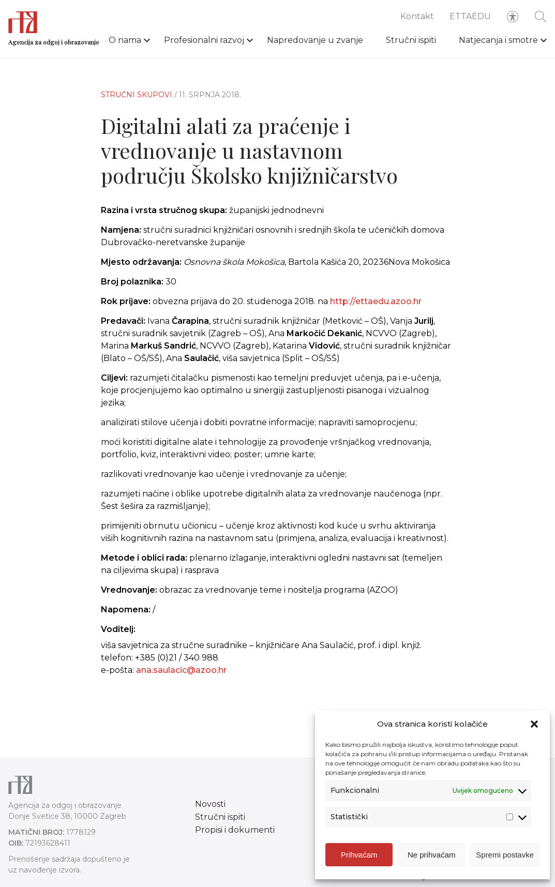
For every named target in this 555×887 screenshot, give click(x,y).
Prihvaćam (359, 855)
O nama (125, 40)
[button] (534, 724)
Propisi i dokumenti (235, 830)
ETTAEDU (470, 16)
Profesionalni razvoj (204, 40)
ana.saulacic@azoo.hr (181, 670)
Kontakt (417, 16)
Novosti (210, 804)
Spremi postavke (505, 855)
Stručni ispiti (411, 40)
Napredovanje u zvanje (315, 40)
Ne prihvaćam (432, 855)
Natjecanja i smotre (498, 40)
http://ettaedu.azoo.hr (376, 301)
